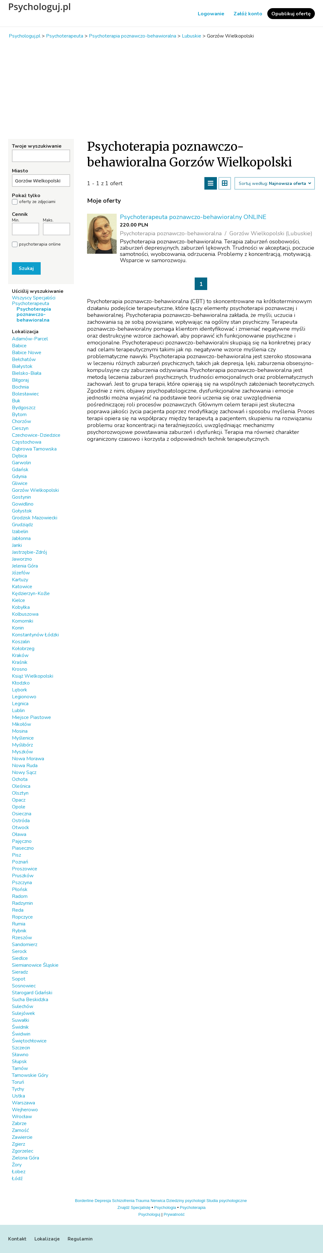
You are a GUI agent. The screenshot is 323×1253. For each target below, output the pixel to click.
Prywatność (174, 1214)
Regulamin (80, 1239)
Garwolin (21, 462)
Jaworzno (22, 559)
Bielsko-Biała (26, 373)
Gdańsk (20, 469)
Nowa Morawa (28, 758)
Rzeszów (22, 937)
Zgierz (18, 1144)
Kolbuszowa (25, 614)
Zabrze (19, 1123)
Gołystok (22, 510)
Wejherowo (25, 1109)
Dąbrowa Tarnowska (34, 449)
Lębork (19, 689)
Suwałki (20, 1020)
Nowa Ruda (25, 765)
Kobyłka (21, 607)
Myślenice (23, 738)
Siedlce (20, 958)
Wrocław (22, 1116)
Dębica (19, 455)
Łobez (18, 1171)
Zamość (20, 1130)
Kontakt (17, 1239)
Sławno (20, 1054)
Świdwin (21, 1034)
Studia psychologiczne (226, 1200)
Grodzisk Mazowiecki (34, 517)
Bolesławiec (25, 393)
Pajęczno (22, 841)
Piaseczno (23, 848)
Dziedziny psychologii (186, 1200)
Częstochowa (26, 442)
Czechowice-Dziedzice (36, 435)
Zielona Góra (25, 1157)
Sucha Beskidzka (30, 999)
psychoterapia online (40, 244)
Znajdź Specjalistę (134, 1207)
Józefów (21, 572)
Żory (17, 1164)
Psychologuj (149, 1214)
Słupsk (19, 1061)
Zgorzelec (22, 1151)
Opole (18, 806)
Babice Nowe (26, 352)
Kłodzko (21, 683)
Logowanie (211, 13)
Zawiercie (22, 1137)
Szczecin (21, 1047)
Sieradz (20, 972)
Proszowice (24, 868)
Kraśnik (20, 662)
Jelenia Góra (25, 566)
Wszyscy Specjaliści (33, 297)
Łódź (17, 1178)
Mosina (20, 731)
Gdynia (19, 476)
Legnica (20, 703)
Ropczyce (22, 917)
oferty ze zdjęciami (37, 202)
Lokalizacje (47, 1239)
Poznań (20, 861)
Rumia (18, 923)
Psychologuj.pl (39, 6)
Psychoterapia (192, 1207)
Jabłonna (21, 538)
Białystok (22, 366)
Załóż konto (247, 13)
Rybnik (19, 930)
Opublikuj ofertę (291, 13)
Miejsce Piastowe (31, 717)
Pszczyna (22, 882)
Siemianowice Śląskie (35, 965)
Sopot (18, 978)
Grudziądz (22, 524)
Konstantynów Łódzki (35, 634)
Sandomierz (24, 944)
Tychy (18, 1089)
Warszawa (23, 1102)
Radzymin (22, 903)
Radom (20, 896)
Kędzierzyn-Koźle (31, 593)
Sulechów (22, 1006)
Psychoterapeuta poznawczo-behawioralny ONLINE (193, 217)
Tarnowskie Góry (30, 1075)
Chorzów (21, 421)
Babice (19, 345)
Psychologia (165, 1207)
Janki (17, 545)
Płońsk (20, 889)
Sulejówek (23, 1013)
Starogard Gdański (32, 992)
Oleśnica (21, 786)
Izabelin (20, 531)
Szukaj (26, 268)
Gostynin (21, 497)
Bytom (19, 414)
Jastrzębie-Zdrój (29, 552)
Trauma (142, 1200)
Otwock (20, 827)
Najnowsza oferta (289, 183)
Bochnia (20, 387)
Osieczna (21, 813)
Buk (16, 400)
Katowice (22, 586)
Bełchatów (24, 359)
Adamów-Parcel (30, 338)
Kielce (18, 600)
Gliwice (20, 483)
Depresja (103, 1200)
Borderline (84, 1200)
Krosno (19, 669)
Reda (17, 910)
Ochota (20, 779)
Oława (19, 834)
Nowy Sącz (24, 772)
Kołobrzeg (23, 648)
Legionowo (24, 696)
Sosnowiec (24, 985)
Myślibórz (22, 744)
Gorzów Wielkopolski (35, 490)
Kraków (20, 655)
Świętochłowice (29, 1040)
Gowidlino (22, 504)
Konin (18, 627)
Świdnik (20, 1027)
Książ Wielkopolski (32, 676)
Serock (19, 951)
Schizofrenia (123, 1200)
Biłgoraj (20, 380)
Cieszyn (20, 428)
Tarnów (20, 1068)
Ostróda (21, 820)
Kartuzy (20, 579)
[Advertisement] (161, 89)
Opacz (18, 800)
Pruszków (22, 875)
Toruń (18, 1082)
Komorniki (22, 621)
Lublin (18, 710)
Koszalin (21, 641)
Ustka (18, 1096)
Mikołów (21, 724)
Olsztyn (20, 793)
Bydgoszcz (23, 407)
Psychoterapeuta (30, 303)
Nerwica (158, 1200)
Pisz (16, 855)
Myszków (22, 751)
